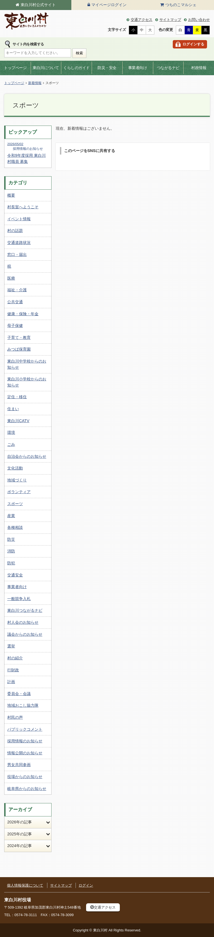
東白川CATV (18, 421)
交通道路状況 (19, 242)
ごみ (11, 444)
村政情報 (198, 67)
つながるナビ (168, 67)
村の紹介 (15, 658)
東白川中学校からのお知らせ (26, 364)
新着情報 (35, 83)
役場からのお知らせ (24, 776)
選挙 (11, 646)
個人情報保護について (25, 885)
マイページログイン (109, 5)
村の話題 (15, 230)
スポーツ (15, 503)
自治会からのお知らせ (26, 456)
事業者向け (137, 67)
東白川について (46, 67)
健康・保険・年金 (22, 314)
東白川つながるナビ (24, 610)
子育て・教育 (19, 337)
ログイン (86, 885)
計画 (11, 681)
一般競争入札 (19, 598)
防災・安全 (107, 67)
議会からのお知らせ (24, 634)
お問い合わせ (199, 20)
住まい (13, 409)
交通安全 (15, 575)
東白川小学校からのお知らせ (26, 382)
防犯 (11, 563)
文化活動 (15, 468)
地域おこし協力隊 (22, 705)
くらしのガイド (76, 67)
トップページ (15, 67)
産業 (11, 515)
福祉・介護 (17, 290)
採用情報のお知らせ (24, 741)
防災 (11, 539)
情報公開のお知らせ (24, 753)
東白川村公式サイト (38, 5)
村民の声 (15, 717)
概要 (11, 195)
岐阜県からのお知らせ (26, 788)
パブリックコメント (24, 729)
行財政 (13, 670)
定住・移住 (17, 397)
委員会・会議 (19, 693)
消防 (11, 551)
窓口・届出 (17, 254)
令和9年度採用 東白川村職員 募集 (27, 153)
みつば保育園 (19, 349)
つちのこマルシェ (180, 5)
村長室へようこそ (22, 207)
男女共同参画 (19, 764)
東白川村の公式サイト (26, 21)
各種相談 (15, 527)
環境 (11, 432)
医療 (11, 278)
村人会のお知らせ (22, 622)
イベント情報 (19, 219)
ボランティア (19, 492)
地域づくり (17, 480)
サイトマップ (170, 20)
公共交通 (15, 302)
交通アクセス (141, 20)
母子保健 (15, 325)
